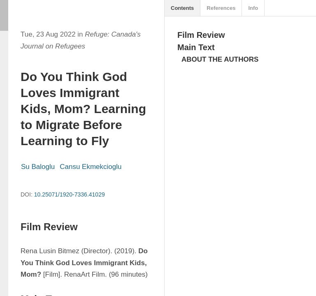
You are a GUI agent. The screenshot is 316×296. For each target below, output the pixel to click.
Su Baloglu (38, 167)
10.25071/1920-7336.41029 (69, 194)
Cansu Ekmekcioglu (90, 167)
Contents (182, 8)
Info (253, 8)
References (221, 8)
